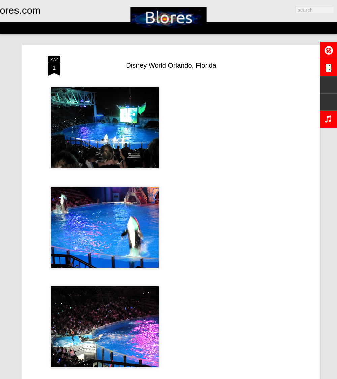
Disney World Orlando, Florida (171, 65)
